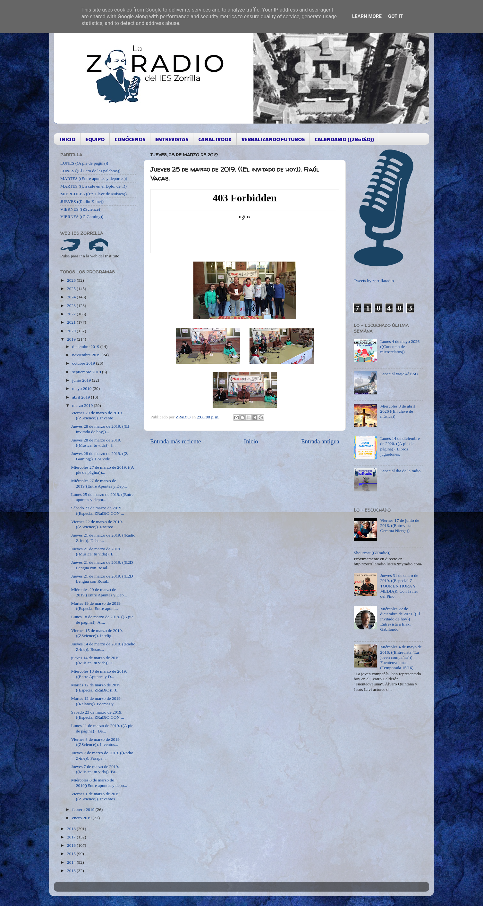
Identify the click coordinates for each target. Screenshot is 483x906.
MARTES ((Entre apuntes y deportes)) (93, 178)
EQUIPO (95, 139)
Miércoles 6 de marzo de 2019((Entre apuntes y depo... (99, 783)
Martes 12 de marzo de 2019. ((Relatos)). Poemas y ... (96, 701)
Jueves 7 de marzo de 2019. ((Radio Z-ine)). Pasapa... (102, 755)
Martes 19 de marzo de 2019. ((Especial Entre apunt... (96, 606)
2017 (72, 837)
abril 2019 (81, 397)
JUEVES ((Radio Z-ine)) (82, 201)
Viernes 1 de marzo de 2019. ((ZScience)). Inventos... (96, 796)
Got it (395, 16)
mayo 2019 (82, 388)
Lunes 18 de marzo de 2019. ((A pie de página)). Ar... (102, 619)
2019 (72, 339)
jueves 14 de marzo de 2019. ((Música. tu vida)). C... (96, 660)
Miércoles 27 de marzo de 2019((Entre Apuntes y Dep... (99, 483)
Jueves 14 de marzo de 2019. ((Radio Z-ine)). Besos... (103, 646)
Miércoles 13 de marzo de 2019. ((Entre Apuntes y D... (99, 674)
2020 (72, 330)
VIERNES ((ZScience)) (81, 209)
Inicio (251, 441)
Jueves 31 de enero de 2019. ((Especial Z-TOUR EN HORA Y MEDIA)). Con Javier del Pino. (399, 586)
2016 (72, 845)
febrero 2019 (84, 809)
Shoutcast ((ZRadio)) (372, 552)
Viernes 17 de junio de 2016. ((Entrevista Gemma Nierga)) (399, 525)
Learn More (367, 16)
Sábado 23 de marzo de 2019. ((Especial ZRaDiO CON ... (97, 510)
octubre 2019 (84, 363)
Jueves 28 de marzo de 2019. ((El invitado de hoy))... (100, 429)
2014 (72, 862)
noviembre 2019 (86, 354)
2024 (72, 297)
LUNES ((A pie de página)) (84, 163)
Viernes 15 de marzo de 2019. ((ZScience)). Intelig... (97, 633)
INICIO (67, 139)
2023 (72, 305)
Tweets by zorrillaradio (374, 280)
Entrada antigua (320, 441)
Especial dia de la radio (400, 470)
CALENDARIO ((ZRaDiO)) (344, 139)
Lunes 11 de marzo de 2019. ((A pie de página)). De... (102, 728)
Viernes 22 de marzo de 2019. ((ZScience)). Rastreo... (97, 524)
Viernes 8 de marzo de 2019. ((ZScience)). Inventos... (96, 742)
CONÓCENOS (129, 139)
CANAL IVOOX (215, 139)
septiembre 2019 (87, 371)
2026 (72, 280)
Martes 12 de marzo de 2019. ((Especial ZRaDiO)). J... (96, 687)
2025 (72, 288)
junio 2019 (82, 380)
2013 (72, 870)
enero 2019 (82, 817)
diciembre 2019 (86, 346)
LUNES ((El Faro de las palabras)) (90, 170)
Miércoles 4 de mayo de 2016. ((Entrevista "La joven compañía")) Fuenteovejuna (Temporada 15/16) (401, 657)
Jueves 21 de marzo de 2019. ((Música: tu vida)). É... (96, 551)
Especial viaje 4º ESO (399, 373)
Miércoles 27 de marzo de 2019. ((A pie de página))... (102, 470)
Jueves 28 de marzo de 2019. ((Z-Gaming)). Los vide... (100, 456)
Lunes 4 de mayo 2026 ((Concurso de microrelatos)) (399, 346)
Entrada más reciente (175, 441)
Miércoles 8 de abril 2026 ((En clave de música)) (397, 411)
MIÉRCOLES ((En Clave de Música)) (93, 193)
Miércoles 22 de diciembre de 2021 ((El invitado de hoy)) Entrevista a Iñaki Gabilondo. (400, 619)
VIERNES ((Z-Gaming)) (82, 216)
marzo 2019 (83, 405)
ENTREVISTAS (171, 139)
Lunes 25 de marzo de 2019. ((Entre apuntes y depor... (102, 497)
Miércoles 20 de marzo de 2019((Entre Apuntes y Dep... (99, 592)
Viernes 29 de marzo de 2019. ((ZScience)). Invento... (97, 415)
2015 (72, 853)
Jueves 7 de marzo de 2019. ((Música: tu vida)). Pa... (95, 769)
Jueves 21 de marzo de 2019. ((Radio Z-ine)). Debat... (103, 538)
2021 (72, 322)
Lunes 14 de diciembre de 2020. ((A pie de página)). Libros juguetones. (399, 446)
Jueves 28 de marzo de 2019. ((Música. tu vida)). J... (96, 443)
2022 (72, 313)
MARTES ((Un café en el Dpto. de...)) (93, 186)
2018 (72, 828)
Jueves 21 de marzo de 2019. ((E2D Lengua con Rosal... (102, 565)
